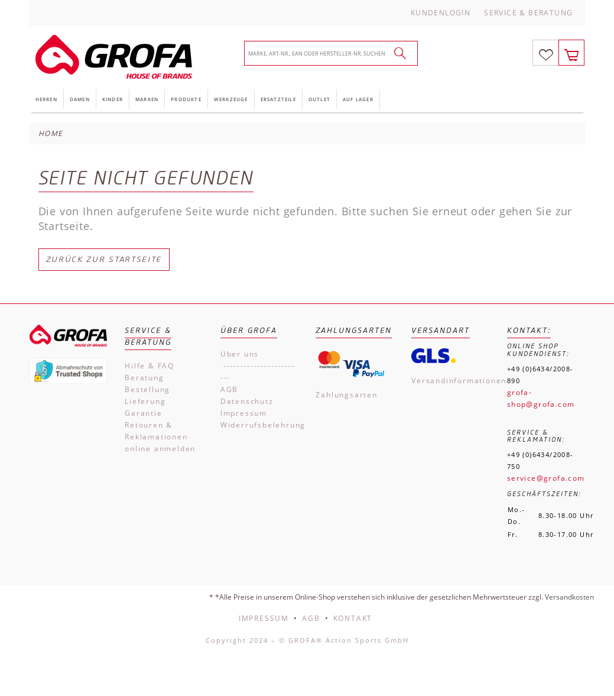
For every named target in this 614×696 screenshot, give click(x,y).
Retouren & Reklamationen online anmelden (160, 437)
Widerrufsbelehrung (259, 425)
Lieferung (145, 401)
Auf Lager (358, 99)
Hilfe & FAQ (149, 366)
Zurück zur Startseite (104, 259)
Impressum (243, 413)
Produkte (186, 99)
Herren (46, 99)
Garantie (143, 413)
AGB (229, 389)
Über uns (239, 354)
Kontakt (353, 618)
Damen (80, 99)
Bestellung (147, 389)
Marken (146, 99)
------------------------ (257, 372)
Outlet (319, 99)
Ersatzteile (278, 99)
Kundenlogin (440, 13)
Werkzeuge (231, 99)
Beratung (144, 378)
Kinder (112, 99)
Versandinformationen (450, 380)
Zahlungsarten (346, 395)
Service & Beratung (528, 13)
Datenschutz (247, 401)
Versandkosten (569, 597)
